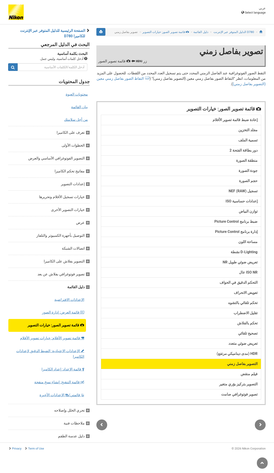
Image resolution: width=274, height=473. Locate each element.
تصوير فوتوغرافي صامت (239, 394)
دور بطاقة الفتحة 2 (244, 150)
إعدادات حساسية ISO (241, 201)
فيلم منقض (249, 374)
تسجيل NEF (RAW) (243, 191)
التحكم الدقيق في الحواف (239, 282)
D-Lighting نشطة (244, 252)
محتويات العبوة (77, 94)
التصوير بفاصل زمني (242, 364)
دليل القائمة (200, 32)
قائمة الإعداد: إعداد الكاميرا (63, 369)
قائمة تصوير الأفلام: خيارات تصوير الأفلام (52, 338)
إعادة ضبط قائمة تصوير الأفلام (235, 120)
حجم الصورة (248, 181)
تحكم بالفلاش (247, 323)
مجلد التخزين (248, 130)
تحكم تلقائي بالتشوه (243, 303)
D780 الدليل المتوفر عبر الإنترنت (234, 32)
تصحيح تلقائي (248, 333)
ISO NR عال (248, 272)
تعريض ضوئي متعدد (243, 343)
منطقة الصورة (247, 160)
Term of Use (36, 448)
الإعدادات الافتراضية (69, 299)
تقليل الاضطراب (246, 313)
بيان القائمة (79, 107)
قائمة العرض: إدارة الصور (63, 312)
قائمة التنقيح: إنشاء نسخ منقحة (59, 382)
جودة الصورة (248, 171)
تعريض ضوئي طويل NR (240, 262)
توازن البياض (248, 211)
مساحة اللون (248, 242)
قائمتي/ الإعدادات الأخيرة (61, 395)
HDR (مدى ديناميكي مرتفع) (237, 353)
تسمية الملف (248, 140)
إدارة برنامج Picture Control (236, 231)
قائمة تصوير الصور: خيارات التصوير (56, 325)
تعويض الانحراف (246, 292)
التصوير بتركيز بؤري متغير (238, 384)
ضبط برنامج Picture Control (236, 221)
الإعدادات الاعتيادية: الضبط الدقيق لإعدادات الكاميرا (50, 354)
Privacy (16, 448)
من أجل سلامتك (76, 119)
